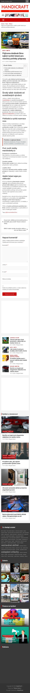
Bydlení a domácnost (10, 414)
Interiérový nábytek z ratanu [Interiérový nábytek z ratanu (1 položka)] (20, 530)
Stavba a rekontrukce (9, 457)
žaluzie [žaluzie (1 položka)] (26, 556)
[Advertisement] (15, 317)
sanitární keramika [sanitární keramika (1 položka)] (24, 537)
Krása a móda (14, 355)
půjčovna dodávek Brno (8, 113)
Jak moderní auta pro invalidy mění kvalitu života (18, 350)
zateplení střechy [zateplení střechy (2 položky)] (10, 552)
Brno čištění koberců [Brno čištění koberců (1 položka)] (11, 530)
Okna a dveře (11, 455)
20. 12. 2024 (5, 61)
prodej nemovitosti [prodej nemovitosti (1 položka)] (13, 534)
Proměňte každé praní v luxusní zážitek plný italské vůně (18, 360)
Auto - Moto (6, 50)
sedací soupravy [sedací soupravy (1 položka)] (4, 539)
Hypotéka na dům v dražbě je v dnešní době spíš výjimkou (14, 639)
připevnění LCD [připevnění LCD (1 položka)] (21, 534)
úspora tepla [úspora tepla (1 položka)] (16, 556)
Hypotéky (17, 617)
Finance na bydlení (9, 606)
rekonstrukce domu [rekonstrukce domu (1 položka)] (5, 537)
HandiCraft (19, 686)
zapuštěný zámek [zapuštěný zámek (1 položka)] (23, 549)
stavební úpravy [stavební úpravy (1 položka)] (8, 541)
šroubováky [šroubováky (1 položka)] (22, 556)
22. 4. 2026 (12, 344)
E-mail (4, 272)
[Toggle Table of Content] (24, 65)
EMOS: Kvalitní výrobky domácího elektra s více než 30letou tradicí (15, 229)
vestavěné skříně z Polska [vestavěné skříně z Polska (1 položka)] (10, 547)
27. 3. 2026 (5, 492)
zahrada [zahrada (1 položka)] (17, 549)
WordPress (20, 690)
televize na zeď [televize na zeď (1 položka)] (24, 541)
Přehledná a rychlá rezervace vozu (13, 71)
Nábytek (17, 366)
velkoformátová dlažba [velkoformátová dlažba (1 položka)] (11, 542)
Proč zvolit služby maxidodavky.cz (13, 73)
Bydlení (12, 366)
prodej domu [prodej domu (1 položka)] (6, 534)
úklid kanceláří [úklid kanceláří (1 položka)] (11, 554)
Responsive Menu (27, 1)
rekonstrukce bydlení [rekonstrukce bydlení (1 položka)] (19, 536)
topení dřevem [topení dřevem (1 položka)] (4, 542)
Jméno (4, 264)
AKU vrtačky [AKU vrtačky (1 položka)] (3, 530)
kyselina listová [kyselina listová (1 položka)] (4, 532)
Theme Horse (17, 688)
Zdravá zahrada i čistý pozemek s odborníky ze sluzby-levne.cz (18, 341)
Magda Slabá (12, 61)
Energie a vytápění (13, 510)
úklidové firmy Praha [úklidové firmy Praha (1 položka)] (18, 554)
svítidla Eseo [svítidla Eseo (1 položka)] (17, 541)
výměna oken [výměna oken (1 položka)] (25, 547)
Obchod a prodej (14, 356)
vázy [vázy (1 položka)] (21, 547)
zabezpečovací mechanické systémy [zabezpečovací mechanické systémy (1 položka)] (8, 549)
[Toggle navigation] (3, 20)
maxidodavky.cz (6, 100)
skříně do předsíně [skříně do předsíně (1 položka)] (11, 539)
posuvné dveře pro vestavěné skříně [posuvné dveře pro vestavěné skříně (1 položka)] (15, 532)
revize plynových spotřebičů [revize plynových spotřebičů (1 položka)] (14, 537)
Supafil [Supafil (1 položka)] (13, 541)
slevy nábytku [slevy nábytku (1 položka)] (18, 539)
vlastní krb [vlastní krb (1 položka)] (18, 547)
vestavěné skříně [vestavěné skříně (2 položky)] (10, 545)
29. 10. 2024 (5, 641)
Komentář (5, 245)
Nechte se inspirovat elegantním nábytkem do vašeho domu (18, 369)
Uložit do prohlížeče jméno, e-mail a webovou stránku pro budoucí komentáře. (14, 288)
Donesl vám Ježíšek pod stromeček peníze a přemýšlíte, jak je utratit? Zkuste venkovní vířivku (15, 221)
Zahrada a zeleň (14, 337)
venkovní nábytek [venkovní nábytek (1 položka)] (20, 542)
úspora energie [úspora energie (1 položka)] (10, 556)
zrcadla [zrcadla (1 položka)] (5, 554)
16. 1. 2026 (5, 623)
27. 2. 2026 (5, 518)
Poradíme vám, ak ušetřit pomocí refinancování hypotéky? (13, 621)
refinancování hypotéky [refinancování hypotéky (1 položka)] (10, 536)
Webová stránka (6, 279)
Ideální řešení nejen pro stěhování (12, 75)
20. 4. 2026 (12, 363)
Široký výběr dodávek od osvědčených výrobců (13, 68)
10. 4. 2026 (12, 373)
